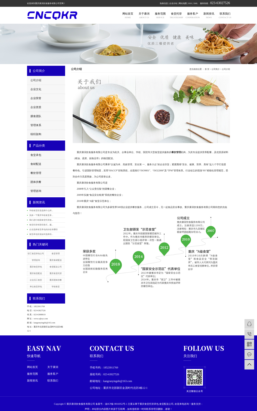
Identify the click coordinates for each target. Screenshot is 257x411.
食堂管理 (56, 253)
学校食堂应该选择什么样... (41, 210)
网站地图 (183, 3)
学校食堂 (56, 286)
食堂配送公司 (56, 267)
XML (195, 3)
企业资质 (35, 107)
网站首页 (32, 367)
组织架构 (35, 134)
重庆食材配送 (56, 260)
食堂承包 (35, 155)
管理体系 (35, 125)
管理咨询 (35, 190)
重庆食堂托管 (56, 273)
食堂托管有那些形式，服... (41, 225)
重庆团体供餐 (56, 280)
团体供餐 (35, 182)
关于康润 (52, 367)
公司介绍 (35, 80)
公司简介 (216, 69)
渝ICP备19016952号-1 (116, 404)
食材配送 (35, 164)
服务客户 (52, 374)
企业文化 (35, 89)
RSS (190, 3)
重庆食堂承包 (36, 267)
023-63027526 (220, 3)
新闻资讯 (32, 380)
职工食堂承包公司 (36, 253)
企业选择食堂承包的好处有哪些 (43, 229)
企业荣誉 (35, 98)
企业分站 (173, 3)
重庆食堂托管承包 (149, 404)
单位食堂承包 (36, 286)
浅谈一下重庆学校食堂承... (41, 215)
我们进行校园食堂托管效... (41, 220)
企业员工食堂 (36, 280)
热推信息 (164, 3)
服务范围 (32, 374)
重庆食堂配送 (36, 273)
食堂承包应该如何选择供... (41, 234)
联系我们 (52, 380)
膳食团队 (35, 116)
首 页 (207, 69)
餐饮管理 (35, 173)
